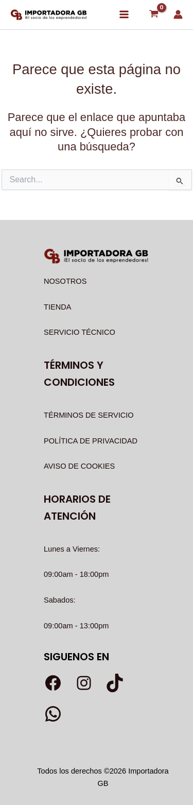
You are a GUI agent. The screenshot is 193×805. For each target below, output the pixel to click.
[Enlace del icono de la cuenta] (178, 14)
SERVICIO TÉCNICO (79, 332)
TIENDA (57, 307)
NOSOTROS (65, 281)
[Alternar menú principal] (124, 14)
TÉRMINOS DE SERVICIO (89, 415)
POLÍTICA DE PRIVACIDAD (90, 441)
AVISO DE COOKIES (79, 466)
